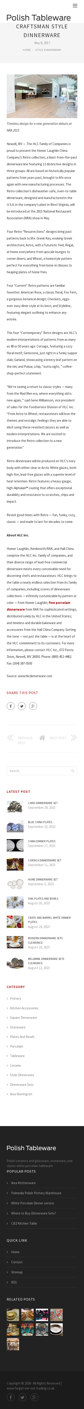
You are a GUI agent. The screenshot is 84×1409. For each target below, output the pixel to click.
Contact (17, 1262)
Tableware (17, 1056)
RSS (14, 1282)
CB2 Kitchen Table (24, 1223)
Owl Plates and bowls (43, 899)
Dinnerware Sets (22, 1084)
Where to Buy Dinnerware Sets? (33, 1213)
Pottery (15, 998)
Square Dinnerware (23, 1017)
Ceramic (15, 1065)
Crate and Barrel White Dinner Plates (49, 920)
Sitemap (17, 1272)
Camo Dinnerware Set (43, 803)
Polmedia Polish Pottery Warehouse (36, 1193)
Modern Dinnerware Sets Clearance (45, 940)
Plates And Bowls (22, 1037)
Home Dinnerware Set (43, 879)
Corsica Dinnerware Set (44, 860)
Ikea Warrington (21, 1094)
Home (27, 50)
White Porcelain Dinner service (32, 1203)
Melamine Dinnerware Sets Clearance (46, 961)
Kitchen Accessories (24, 1008)
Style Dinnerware (48, 50)
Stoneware (18, 1027)
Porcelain (16, 1046)
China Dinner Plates (41, 841)
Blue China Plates (40, 822)
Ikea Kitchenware (23, 1183)
